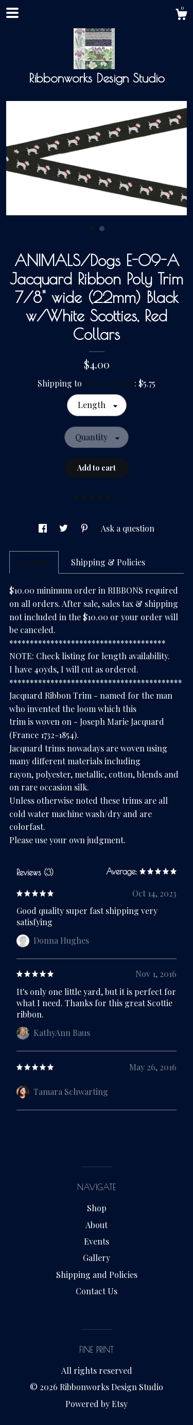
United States (109, 383)
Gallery (96, 1257)
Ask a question (127, 528)
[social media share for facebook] (44, 528)
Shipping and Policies (96, 1274)
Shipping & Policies (108, 562)
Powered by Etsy (96, 1403)
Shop (97, 1208)
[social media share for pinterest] (85, 528)
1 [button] (91, 228)
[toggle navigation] (12, 13)
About (96, 1224)
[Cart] (181, 16)
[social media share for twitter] (64, 528)
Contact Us (96, 1291)
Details (34, 562)
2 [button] (101, 228)
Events (96, 1241)
